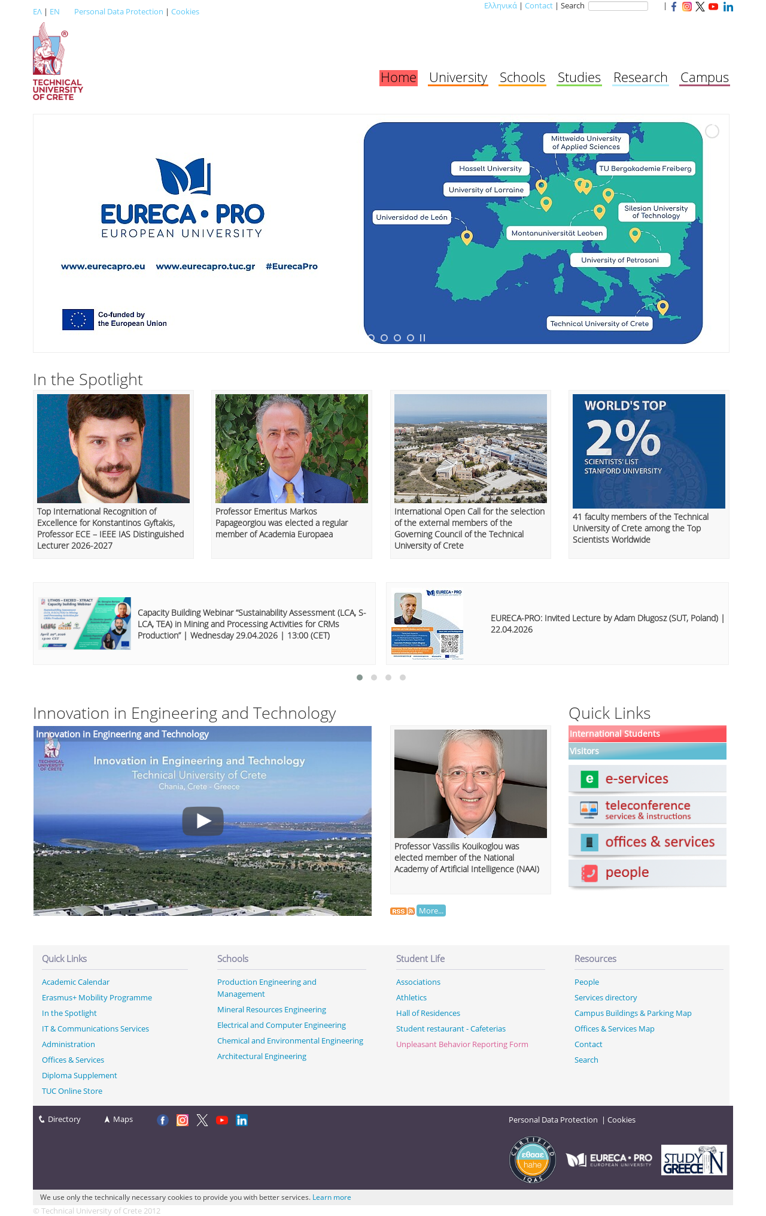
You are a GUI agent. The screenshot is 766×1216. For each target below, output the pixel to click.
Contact (539, 5)
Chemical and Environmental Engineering (290, 1040)
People (586, 981)
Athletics (411, 997)
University (458, 77)
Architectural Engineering (261, 1056)
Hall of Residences (428, 1013)
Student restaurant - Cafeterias (451, 1028)
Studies (579, 77)
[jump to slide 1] (344, 337)
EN (55, 11)
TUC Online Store (72, 1090)
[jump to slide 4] (384, 337)
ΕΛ (37, 11)
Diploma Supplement (79, 1075)
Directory (64, 1119)
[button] (359, 677)
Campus (704, 77)
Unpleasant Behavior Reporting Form (462, 1044)
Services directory (605, 997)
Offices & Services (73, 1059)
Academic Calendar (76, 981)
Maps (123, 1119)
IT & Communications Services (95, 1028)
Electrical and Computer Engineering (281, 1025)
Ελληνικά (500, 5)
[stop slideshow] (422, 337)
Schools (522, 77)
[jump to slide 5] (397, 337)
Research (640, 77)
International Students (615, 733)
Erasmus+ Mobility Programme (97, 997)
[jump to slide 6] (410, 337)
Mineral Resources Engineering (271, 1009)
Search (586, 1059)
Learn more (331, 1197)
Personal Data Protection (118, 11)
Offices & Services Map (614, 1028)
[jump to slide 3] (371, 337)
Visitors (584, 751)
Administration (68, 1044)
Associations (418, 981)
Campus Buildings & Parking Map (633, 1013)
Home (399, 77)
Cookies (185, 11)
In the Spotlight (69, 1013)
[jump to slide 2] (357, 337)
